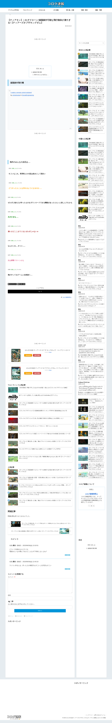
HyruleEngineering (28, 95)
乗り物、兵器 (21, 284)
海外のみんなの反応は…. (41, 75)
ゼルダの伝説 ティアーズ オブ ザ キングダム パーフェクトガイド (47, 368)
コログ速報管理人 (91, 494)
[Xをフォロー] (89, 506)
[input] (91, 43)
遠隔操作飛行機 (36, 72)
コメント (11, 577)
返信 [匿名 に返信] (67, 555)
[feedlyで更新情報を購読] (91, 506)
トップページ (88, 717)
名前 (9, 598)
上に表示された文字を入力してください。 (21, 607)
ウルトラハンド (12, 284)
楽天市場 (37, 355)
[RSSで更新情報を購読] (94, 506)
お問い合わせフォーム (99, 717)
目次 (37, 68)
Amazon (28, 355)
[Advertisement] (40, 31)
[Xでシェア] (40, 292)
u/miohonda (16, 95)
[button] (103, 43)
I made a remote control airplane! (21, 93)
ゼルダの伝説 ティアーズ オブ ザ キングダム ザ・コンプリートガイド (47, 350)
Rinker (50, 352)
